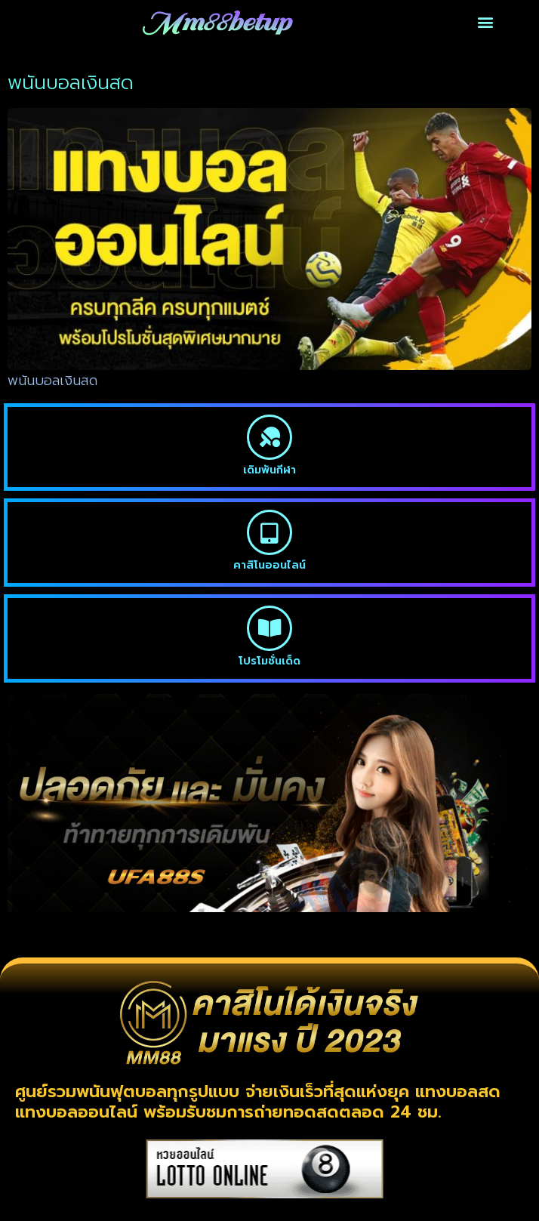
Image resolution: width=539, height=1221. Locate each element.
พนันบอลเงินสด (52, 380)
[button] (485, 22)
